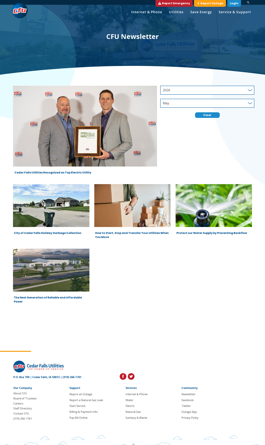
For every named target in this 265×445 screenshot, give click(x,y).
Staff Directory (22, 408)
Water (129, 400)
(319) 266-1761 (72, 377)
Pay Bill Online (78, 418)
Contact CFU (21, 414)
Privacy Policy (190, 418)
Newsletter (189, 394)
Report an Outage (80, 394)
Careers (18, 403)
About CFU (20, 393)
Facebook (188, 400)
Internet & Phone (136, 394)
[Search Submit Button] (248, 2)
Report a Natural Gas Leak (86, 400)
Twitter (186, 406)
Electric (129, 406)
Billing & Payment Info (83, 412)
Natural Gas (133, 412)
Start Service (77, 406)
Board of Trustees (25, 398)
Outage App (189, 412)
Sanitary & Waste (136, 418)
